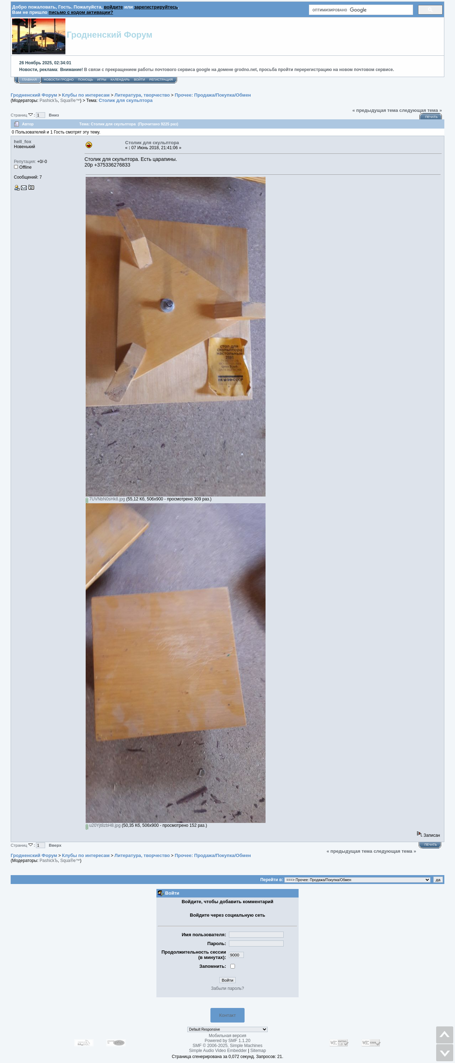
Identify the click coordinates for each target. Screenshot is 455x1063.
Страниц (22, 115)
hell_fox (22, 141)
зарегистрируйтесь (156, 7)
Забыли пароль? (227, 988)
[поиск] (360, 10)
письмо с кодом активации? (81, 12)
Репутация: (25, 161)
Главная (29, 79)
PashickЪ (48, 100)
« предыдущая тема (375, 110)
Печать (431, 117)
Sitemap (258, 1050)
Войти (139, 79)
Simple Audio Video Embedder (218, 1050)
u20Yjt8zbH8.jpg (103, 825)
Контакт (227, 1015)
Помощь (85, 79)
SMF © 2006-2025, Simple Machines (227, 1045)
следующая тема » (420, 110)
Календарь (120, 79)
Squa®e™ (70, 100)
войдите (113, 7)
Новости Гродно (59, 79)
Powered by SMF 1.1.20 (228, 1040)
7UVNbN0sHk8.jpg (105, 499)
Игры (101, 79)
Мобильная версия (227, 1035)
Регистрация (161, 79)
